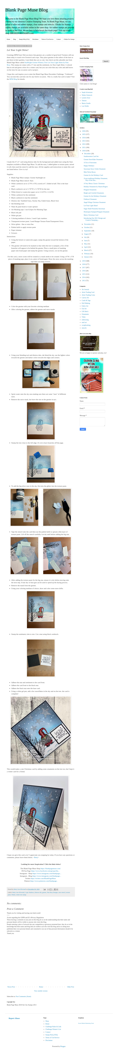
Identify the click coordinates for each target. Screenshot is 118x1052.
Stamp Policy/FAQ (24, 39)
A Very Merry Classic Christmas (94, 183)
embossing (85, 320)
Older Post (70, 987)
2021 (84, 147)
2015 (84, 274)
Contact (58, 39)
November (87, 224)
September (87, 231)
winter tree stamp (21, 895)
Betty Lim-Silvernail (18, 892)
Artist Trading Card (88, 292)
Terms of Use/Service (47, 39)
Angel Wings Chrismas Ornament (94, 202)
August (86, 234)
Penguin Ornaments (90, 190)
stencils (84, 328)
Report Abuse (14, 1018)
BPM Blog (13, 79)
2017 (84, 267)
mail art (84, 322)
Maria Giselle (86, 103)
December (87, 153)
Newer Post (11, 987)
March (86, 250)
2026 (84, 131)
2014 (84, 277)
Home (8, 39)
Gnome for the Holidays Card (93, 175)
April (86, 247)
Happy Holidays (89, 166)
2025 (84, 134)
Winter (13, 895)
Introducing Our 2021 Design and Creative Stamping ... (94, 219)
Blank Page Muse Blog (26, 9)
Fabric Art (85, 306)
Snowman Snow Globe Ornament (94, 169)
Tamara (84, 100)
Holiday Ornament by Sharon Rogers (96, 187)
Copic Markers (29, 892)
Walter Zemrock (87, 95)
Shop (14, 39)
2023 (84, 141)
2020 (84, 151)
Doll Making (86, 303)
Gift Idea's (85, 311)
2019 (84, 261)
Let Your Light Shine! (91, 205)
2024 (84, 138)
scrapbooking (86, 325)
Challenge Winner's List (53, 1029)
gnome (44, 892)
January (87, 257)
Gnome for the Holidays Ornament (95, 196)
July (85, 237)
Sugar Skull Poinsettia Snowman (94, 209)
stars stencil (62, 892)
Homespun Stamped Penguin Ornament (96, 212)
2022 (84, 144)
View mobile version (40, 991)
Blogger (62, 1046)
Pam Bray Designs (52, 892)
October (87, 227)
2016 (84, 271)
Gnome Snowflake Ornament (93, 159)
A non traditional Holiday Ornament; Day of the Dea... (96, 179)
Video (84, 317)
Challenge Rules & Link (53, 1027)
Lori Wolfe (85, 106)
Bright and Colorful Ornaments (94, 193)
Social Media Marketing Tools (86, 1023)
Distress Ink (38, 892)
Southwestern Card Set (91, 156)
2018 (84, 264)
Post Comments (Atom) (23, 996)
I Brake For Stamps (69, 39)
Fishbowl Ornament (90, 199)
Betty (36, 857)
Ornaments (85, 314)
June (85, 240)
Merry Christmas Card (91, 215)
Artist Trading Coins (88, 295)
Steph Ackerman (87, 92)
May (85, 244)
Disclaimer (35, 39)
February (87, 254)
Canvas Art (85, 298)
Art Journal (85, 289)
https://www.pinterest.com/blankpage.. (44, 881)
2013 (84, 280)
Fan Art (84, 309)
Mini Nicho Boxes (90, 172)
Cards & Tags (86, 300)
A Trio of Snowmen (90, 162)
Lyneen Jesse (86, 98)
